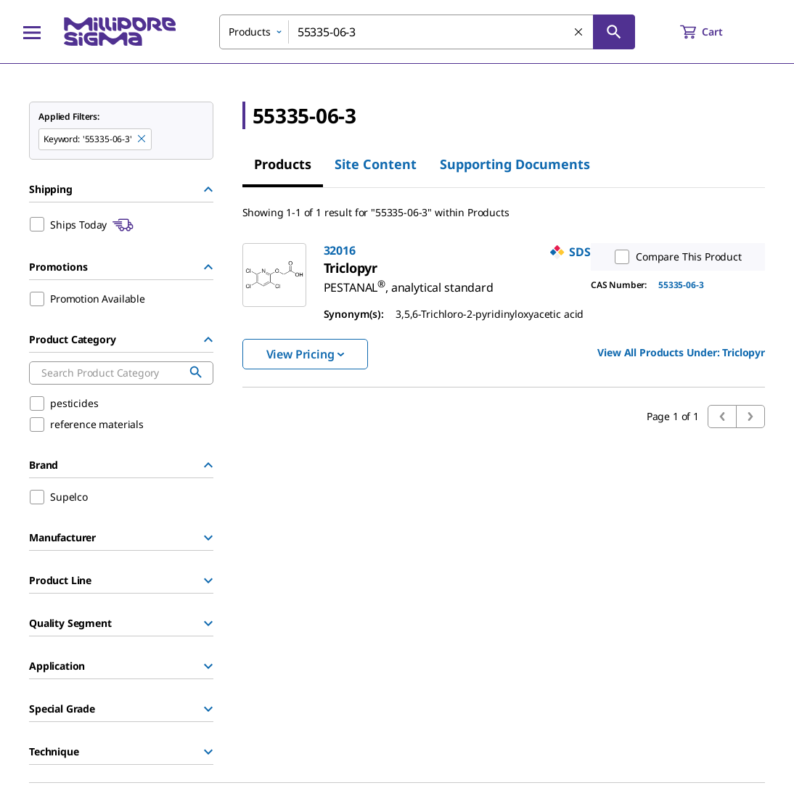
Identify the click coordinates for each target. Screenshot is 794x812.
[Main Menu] (32, 32)
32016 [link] (340, 250)
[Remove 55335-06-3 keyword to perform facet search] (142, 139)
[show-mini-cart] (714, 31)
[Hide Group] (208, 189)
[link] (409, 281)
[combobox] (427, 32)
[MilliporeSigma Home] (120, 31)
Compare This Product (675, 257)
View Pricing (305, 354)
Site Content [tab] (376, 164)
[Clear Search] (579, 32)
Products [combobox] (250, 31)
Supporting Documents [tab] (515, 164)
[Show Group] (208, 537)
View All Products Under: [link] (681, 352)
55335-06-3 (680, 285)
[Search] (614, 32)
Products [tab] (282, 164)
